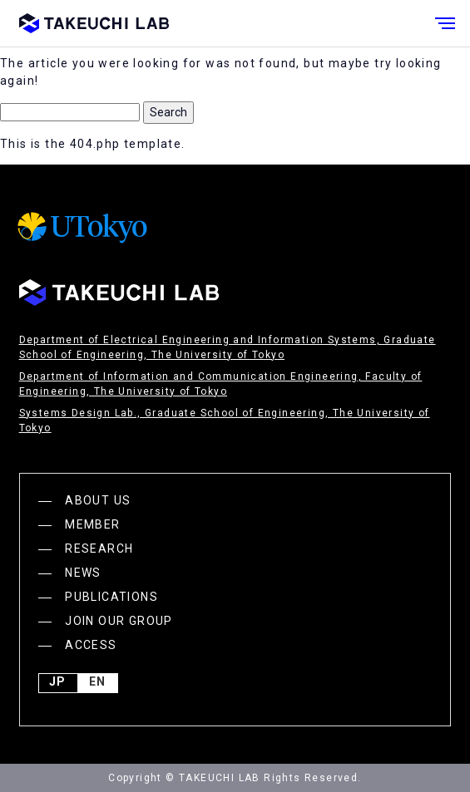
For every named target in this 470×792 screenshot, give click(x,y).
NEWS (83, 572)
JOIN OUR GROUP (119, 620)
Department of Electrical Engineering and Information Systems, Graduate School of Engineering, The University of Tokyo (227, 347)
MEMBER (92, 524)
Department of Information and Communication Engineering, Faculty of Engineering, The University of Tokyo (221, 384)
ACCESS (90, 645)
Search (168, 112)
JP (57, 683)
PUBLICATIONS (111, 596)
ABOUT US (98, 500)
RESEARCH (99, 548)
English (97, 683)
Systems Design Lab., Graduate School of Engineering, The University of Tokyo (224, 420)
